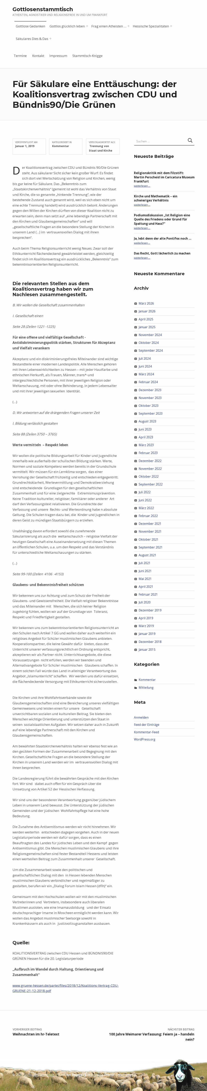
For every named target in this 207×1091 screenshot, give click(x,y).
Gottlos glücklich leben (67, 26)
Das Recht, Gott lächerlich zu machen (162, 253)
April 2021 (146, 587)
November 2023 (150, 398)
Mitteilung (146, 688)
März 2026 (146, 303)
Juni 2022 (145, 500)
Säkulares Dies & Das (32, 38)
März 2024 (146, 374)
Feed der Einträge (146, 725)
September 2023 (151, 414)
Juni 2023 (145, 429)
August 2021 (147, 555)
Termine (20, 55)
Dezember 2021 (150, 524)
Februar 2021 (148, 594)
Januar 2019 (147, 634)
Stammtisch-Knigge (87, 55)
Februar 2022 (148, 516)
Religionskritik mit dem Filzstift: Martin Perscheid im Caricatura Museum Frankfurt (164, 177)
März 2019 (146, 626)
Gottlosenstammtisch (42, 9)
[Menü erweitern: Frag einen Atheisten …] (128, 26)
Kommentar (60, 146)
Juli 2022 (145, 492)
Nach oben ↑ (127, 1075)
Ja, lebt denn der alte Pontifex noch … (162, 238)
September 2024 (151, 351)
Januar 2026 (147, 311)
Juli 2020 (145, 602)
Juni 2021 (145, 571)
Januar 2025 (147, 327)
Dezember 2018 (150, 642)
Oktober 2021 (149, 539)
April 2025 (146, 319)
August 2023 (147, 421)
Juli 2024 (145, 359)
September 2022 (151, 484)
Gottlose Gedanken (30, 26)
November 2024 (150, 335)
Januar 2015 (147, 650)
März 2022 (146, 508)
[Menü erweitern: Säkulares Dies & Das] (50, 39)
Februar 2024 (148, 382)
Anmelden (141, 717)
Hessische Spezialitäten (151, 26)
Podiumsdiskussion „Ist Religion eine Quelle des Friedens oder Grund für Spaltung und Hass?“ (162, 219)
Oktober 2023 (149, 406)
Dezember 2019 (150, 610)
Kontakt (38, 55)
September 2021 (151, 547)
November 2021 (150, 531)
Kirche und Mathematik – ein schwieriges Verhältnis (155, 198)
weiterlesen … (142, 186)
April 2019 (146, 618)
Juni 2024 (145, 366)
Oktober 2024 (149, 343)
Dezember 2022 (150, 461)
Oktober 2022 (149, 477)
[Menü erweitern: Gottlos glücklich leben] (87, 26)
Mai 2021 (145, 579)
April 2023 (146, 437)
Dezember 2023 (150, 390)
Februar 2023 (148, 453)
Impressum (58, 55)
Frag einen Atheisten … (108, 26)
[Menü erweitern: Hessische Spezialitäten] (171, 26)
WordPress (95, 1075)
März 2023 (146, 445)
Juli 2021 (145, 563)
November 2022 (150, 469)
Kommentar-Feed (146, 732)
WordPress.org (144, 739)
